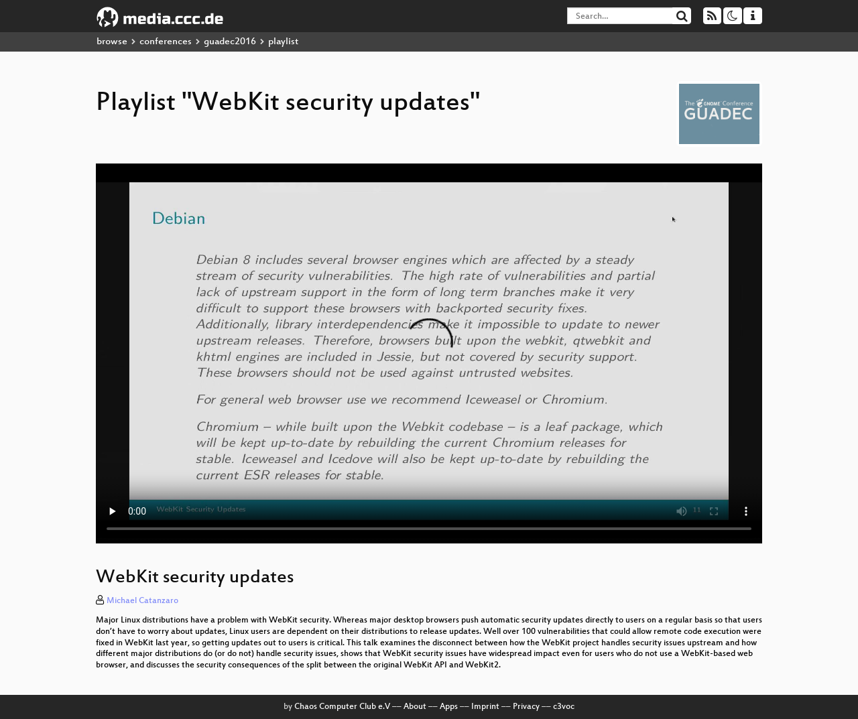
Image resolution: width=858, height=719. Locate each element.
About (415, 707)
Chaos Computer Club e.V (342, 707)
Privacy (526, 707)
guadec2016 (230, 42)
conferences (165, 42)
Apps (449, 707)
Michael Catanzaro (142, 601)
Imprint (485, 707)
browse (112, 42)
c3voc (563, 707)
